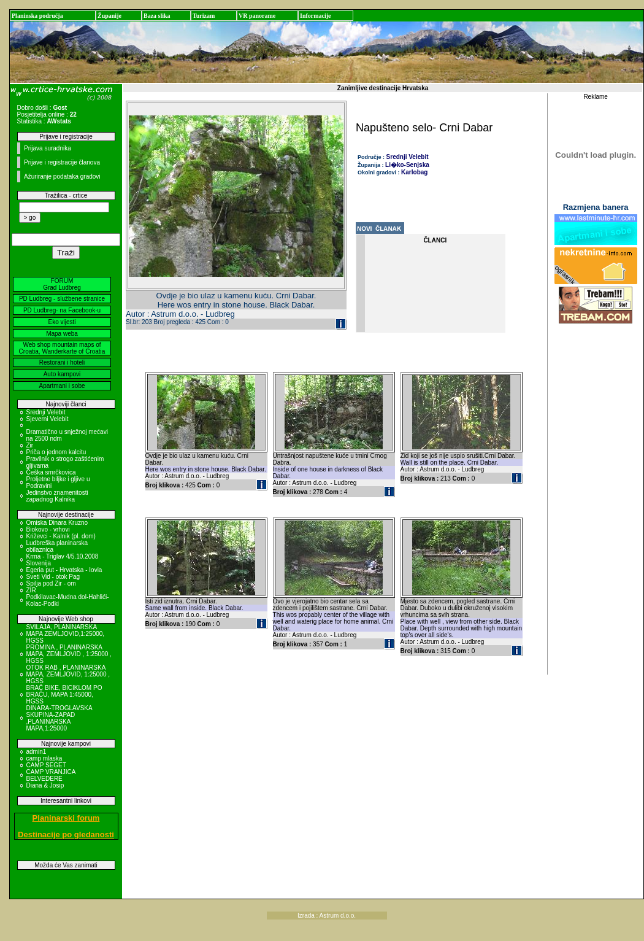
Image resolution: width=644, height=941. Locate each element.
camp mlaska (44, 758)
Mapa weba (62, 333)
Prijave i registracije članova (62, 162)
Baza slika (157, 15)
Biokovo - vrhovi (48, 529)
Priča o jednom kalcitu (56, 452)
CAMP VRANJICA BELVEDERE (50, 775)
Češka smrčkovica (51, 472)
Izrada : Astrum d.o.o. (326, 915)
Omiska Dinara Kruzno (57, 522)
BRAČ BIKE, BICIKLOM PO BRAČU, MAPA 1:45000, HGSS (64, 694)
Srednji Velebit (46, 412)
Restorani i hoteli (62, 362)
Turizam (204, 15)
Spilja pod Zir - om (51, 583)
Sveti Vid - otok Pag (53, 576)
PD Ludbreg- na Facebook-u (62, 310)
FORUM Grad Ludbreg (62, 284)
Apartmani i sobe (62, 385)
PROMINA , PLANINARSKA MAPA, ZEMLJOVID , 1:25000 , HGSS (69, 654)
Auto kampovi (62, 374)
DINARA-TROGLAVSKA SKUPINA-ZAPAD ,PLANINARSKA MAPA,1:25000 (59, 718)
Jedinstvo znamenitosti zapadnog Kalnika (57, 496)
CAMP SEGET (46, 765)
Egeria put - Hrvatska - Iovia (64, 570)
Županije (109, 15)
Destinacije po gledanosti (66, 834)
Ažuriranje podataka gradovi (62, 176)
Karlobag (414, 172)
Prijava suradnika (47, 148)
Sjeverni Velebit (47, 419)
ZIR (31, 590)
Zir (30, 445)
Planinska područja (37, 15)
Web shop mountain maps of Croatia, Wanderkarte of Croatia (62, 348)
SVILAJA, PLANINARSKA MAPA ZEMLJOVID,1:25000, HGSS (65, 634)
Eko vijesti (61, 322)
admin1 (36, 751)
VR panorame (257, 15)
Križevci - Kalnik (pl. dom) (61, 536)
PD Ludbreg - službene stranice (62, 298)
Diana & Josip (45, 785)
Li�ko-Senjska (407, 164)
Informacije (315, 15)
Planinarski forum (66, 818)
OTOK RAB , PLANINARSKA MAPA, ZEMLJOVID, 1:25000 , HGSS (68, 674)
